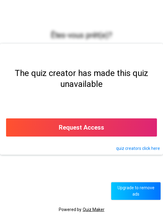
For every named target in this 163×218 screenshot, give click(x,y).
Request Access (81, 127)
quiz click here (138, 148)
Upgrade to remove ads (136, 191)
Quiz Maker (94, 209)
